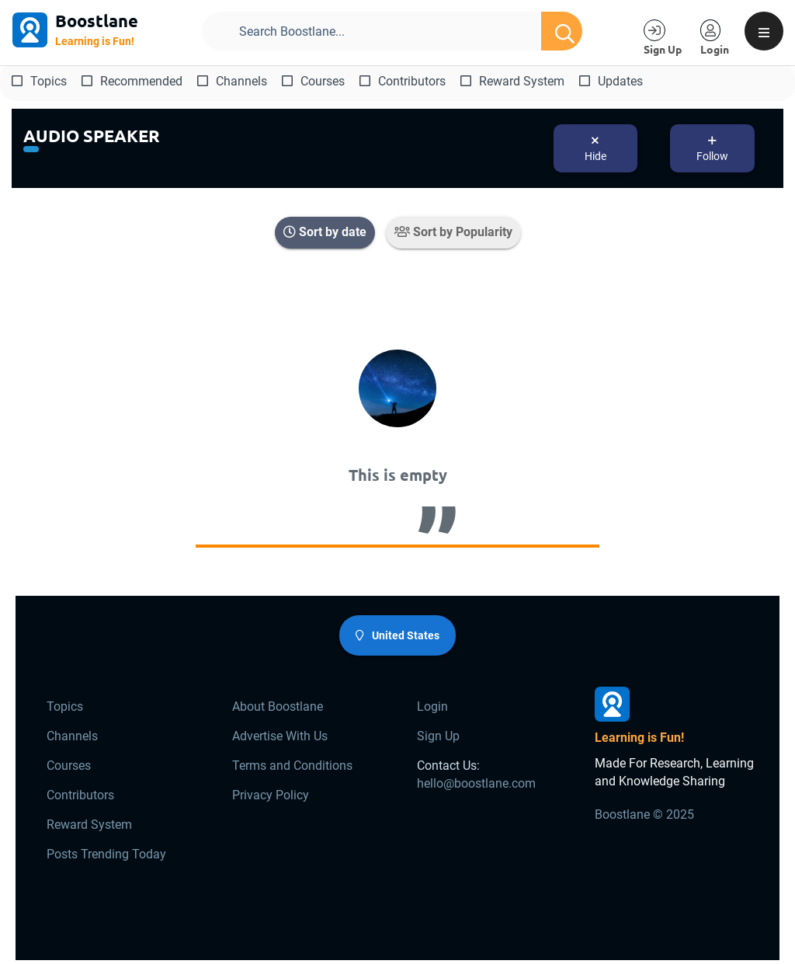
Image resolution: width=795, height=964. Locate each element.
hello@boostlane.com (476, 783)
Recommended (132, 81)
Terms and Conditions (292, 765)
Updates (611, 81)
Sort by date (324, 231)
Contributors (402, 81)
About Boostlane (277, 706)
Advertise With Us (280, 736)
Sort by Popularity (453, 231)
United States (397, 635)
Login (432, 706)
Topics (39, 81)
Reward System (512, 81)
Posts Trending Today (106, 854)
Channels (232, 81)
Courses (313, 81)
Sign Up (438, 736)
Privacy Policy (270, 795)
